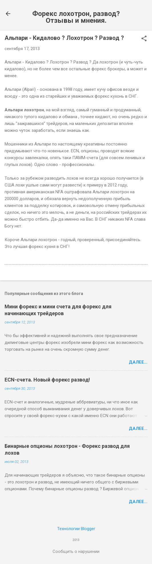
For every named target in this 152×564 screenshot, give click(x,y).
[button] (144, 39)
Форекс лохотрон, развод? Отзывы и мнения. (76, 17)
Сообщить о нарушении (76, 551)
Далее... (138, 362)
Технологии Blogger (76, 528)
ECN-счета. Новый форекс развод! (47, 380)
